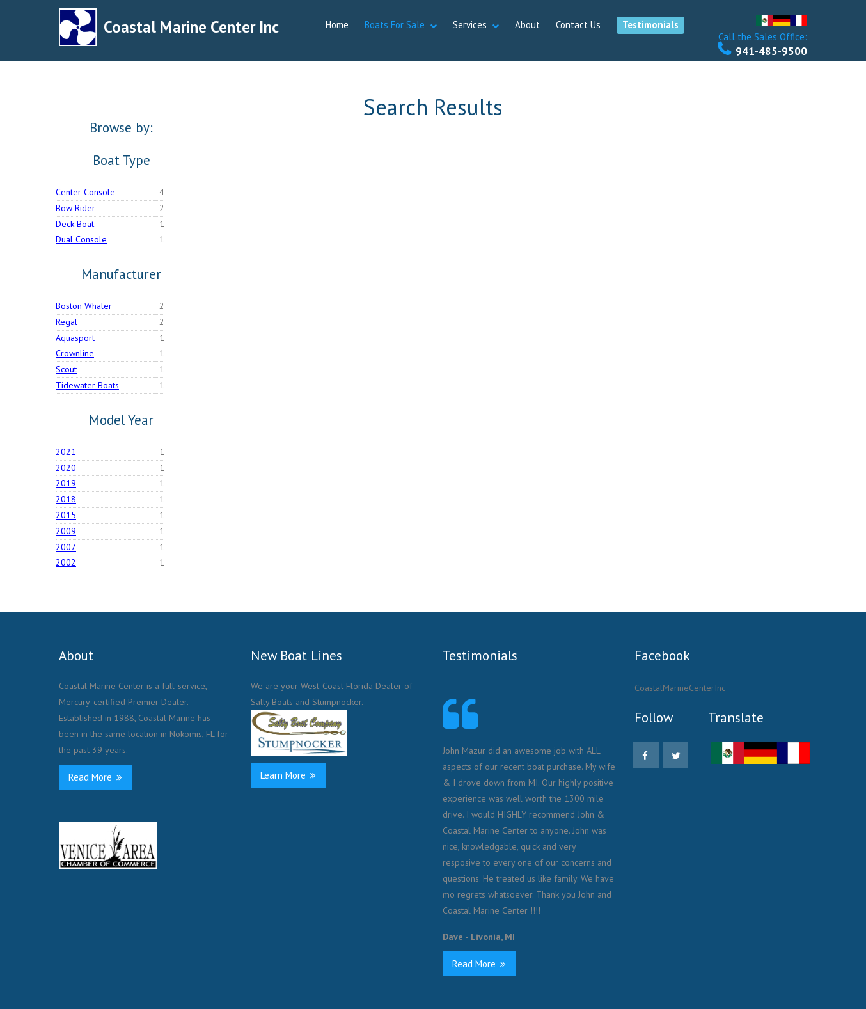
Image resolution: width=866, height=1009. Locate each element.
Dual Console (81, 239)
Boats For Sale (395, 25)
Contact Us (578, 25)
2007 (66, 547)
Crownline (75, 353)
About (527, 25)
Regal (66, 322)
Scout (66, 369)
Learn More (288, 775)
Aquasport (75, 338)
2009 (66, 531)
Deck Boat (75, 224)
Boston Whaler (84, 306)
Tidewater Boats (87, 385)
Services (470, 25)
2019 (66, 483)
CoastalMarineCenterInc (679, 688)
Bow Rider (75, 208)
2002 (66, 562)
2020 (66, 467)
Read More (95, 777)
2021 (66, 451)
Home (337, 25)
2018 (66, 499)
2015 (66, 515)
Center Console (85, 192)
